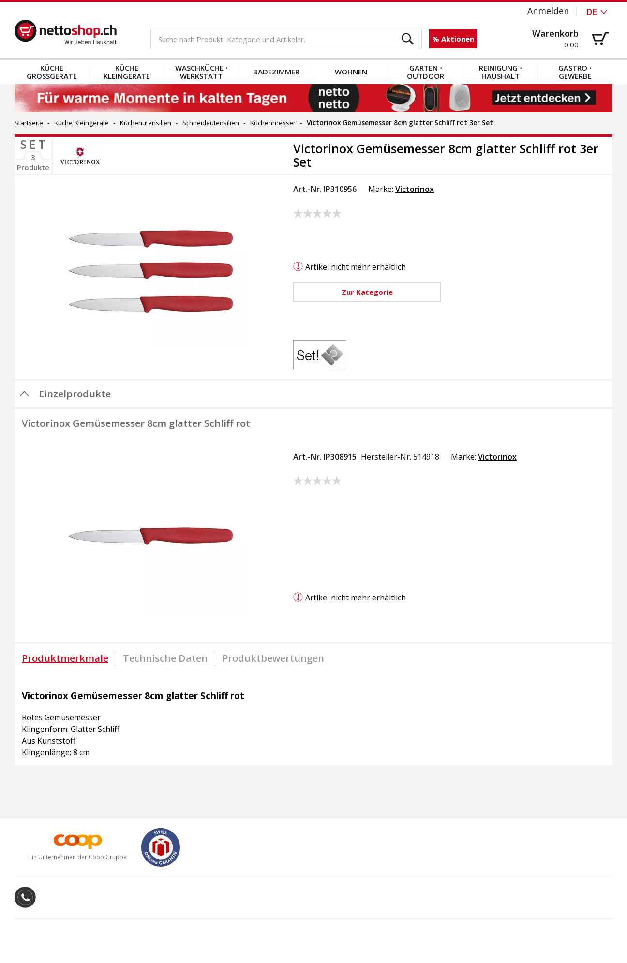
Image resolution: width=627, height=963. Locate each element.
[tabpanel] (313, 719)
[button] (408, 39)
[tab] (65, 658)
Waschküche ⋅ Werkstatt (201, 72)
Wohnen (351, 71)
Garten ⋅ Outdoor (425, 72)
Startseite (29, 122)
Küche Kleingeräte (127, 72)
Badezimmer (276, 71)
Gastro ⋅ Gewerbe (575, 72)
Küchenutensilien (145, 122)
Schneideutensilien (210, 122)
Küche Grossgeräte (52, 72)
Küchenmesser (273, 122)
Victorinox (414, 189)
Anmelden (548, 10)
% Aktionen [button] (453, 39)
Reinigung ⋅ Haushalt (500, 72)
